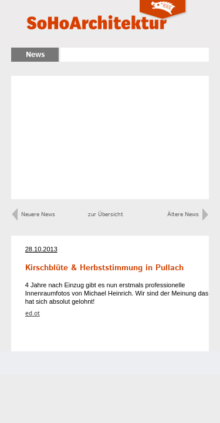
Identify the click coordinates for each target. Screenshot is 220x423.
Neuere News (33, 214)
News (35, 55)
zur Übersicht (105, 214)
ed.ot (32, 313)
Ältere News (187, 214)
